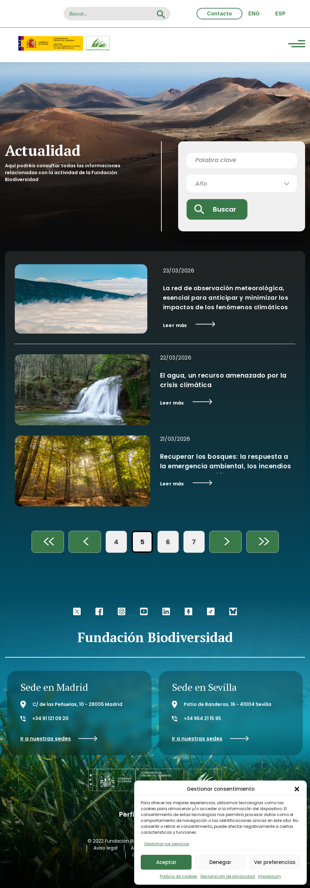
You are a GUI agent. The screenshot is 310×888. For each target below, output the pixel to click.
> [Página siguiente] (225, 542)
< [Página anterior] (84, 542)
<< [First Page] (47, 542)
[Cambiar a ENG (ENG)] (254, 13)
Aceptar (166, 862)
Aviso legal (105, 848)
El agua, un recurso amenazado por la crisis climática (223, 380)
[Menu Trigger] (296, 45)
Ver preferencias (275, 862)
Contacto (219, 13)
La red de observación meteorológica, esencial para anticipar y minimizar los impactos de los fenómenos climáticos (225, 297)
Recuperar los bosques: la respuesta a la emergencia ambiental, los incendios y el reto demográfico (225, 466)
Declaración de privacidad (227, 876)
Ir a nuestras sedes (58, 738)
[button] (297, 789)
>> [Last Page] (262, 542)
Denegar (220, 862)
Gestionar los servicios (166, 844)
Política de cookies (178, 876)
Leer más (189, 325)
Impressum (269, 876)
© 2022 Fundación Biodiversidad (124, 841)
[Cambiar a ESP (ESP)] (280, 13)
